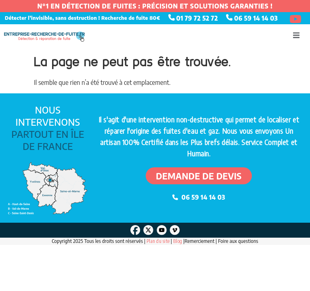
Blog (178, 241)
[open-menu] (296, 36)
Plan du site (158, 241)
